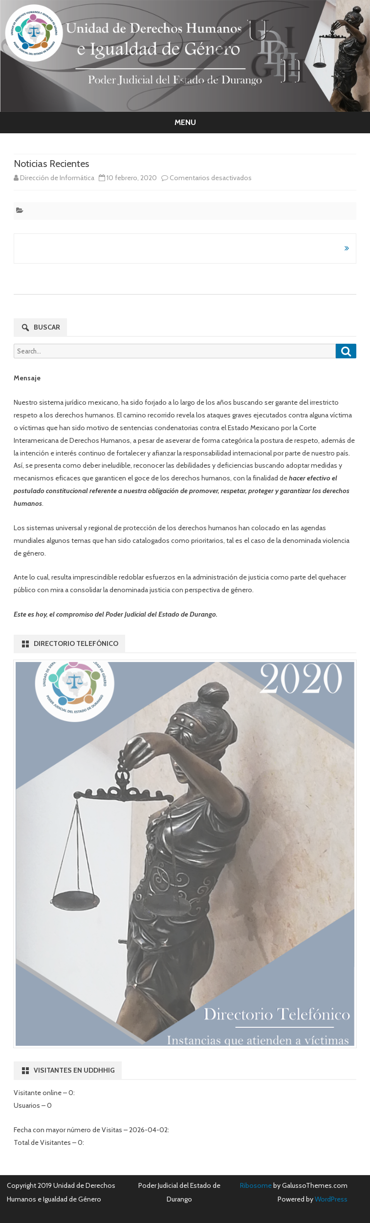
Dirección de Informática (57, 177)
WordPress (330, 1199)
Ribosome (256, 1185)
